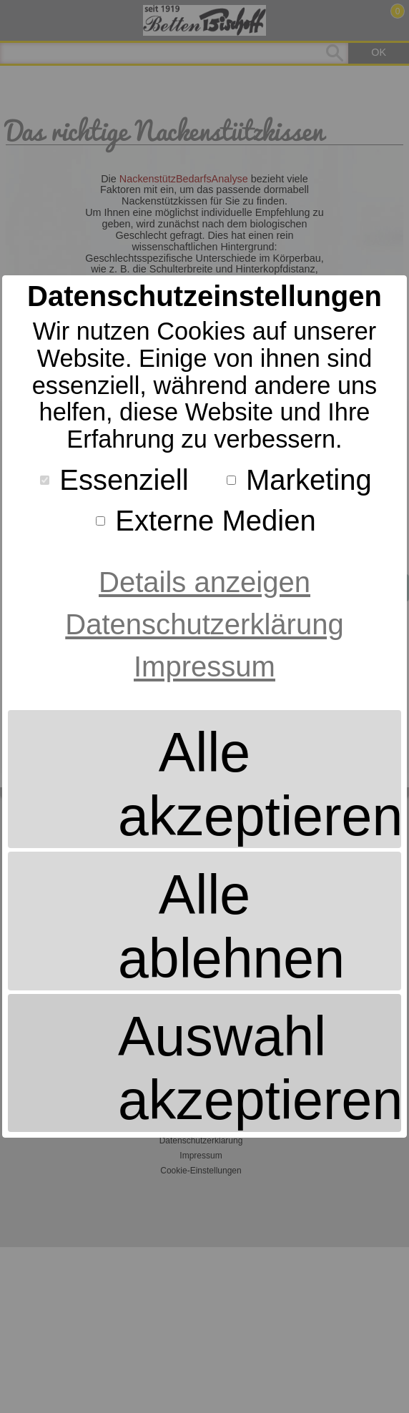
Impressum (204, 666)
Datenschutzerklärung (204, 624)
